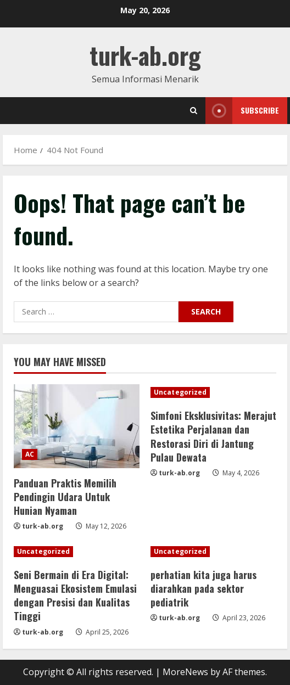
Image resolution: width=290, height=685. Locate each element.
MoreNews (185, 672)
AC (29, 454)
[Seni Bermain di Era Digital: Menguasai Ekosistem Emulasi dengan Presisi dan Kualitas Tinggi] (77, 551)
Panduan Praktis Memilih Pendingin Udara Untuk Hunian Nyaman (65, 497)
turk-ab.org (145, 55)
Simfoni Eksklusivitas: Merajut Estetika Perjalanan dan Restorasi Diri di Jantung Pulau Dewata (213, 436)
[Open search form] (193, 110)
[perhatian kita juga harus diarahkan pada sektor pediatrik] (213, 551)
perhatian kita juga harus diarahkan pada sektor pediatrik (203, 588)
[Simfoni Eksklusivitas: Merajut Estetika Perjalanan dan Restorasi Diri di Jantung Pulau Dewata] (213, 392)
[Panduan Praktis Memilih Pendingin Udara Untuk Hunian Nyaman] (77, 426)
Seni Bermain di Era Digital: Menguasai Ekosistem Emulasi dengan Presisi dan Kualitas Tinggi (75, 596)
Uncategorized (180, 392)
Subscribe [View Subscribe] (242, 110)
